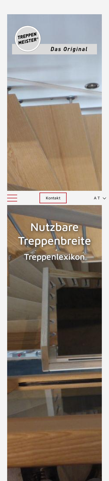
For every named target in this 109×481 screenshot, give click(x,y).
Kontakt (53, 7)
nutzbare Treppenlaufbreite (47, 345)
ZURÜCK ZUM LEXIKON (49, 363)
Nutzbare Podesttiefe (13, 310)
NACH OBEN (54, 389)
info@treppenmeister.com (54, 465)
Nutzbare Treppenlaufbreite (85, 310)
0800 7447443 (54, 458)
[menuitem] (97, 7)
